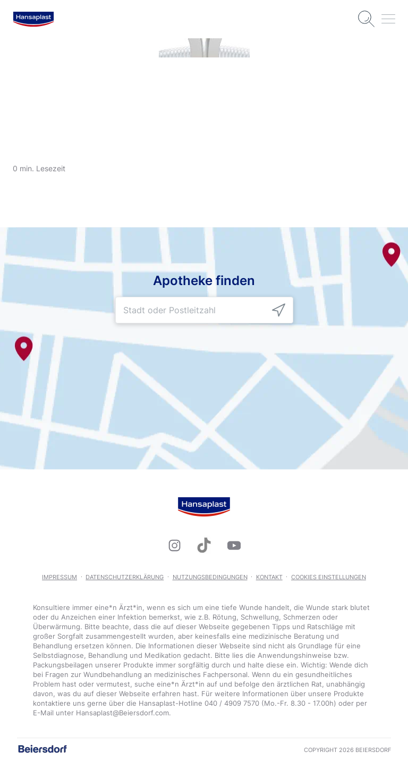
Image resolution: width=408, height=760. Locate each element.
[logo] (33, 19)
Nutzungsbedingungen (210, 577)
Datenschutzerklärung (125, 577)
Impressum (59, 577)
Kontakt (269, 577)
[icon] (278, 310)
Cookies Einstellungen (328, 577)
